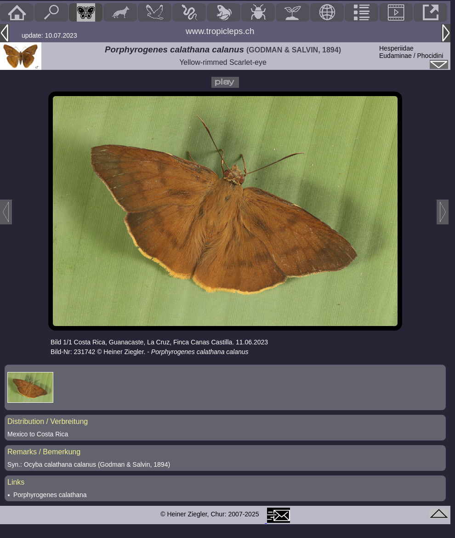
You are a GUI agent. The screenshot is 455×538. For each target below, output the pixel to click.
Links (15, 482)
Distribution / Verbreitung (47, 421)
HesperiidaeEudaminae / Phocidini (411, 52)
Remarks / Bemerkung (43, 452)
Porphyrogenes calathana (50, 494)
